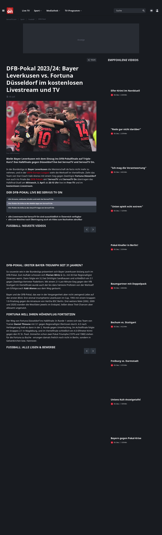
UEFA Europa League (38, 172)
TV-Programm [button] (73, 10)
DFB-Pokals (37, 179)
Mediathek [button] (53, 10)
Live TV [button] (26, 10)
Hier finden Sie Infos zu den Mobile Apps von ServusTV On (30, 203)
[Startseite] (10, 10)
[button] (130, 10)
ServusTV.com (11, 19)
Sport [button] (38, 10)
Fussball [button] (31, 19)
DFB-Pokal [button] (42, 19)
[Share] (91, 60)
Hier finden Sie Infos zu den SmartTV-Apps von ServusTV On (31, 208)
